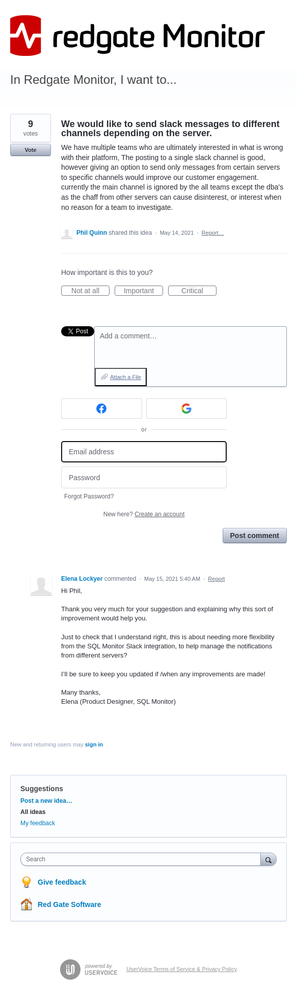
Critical (199, 291)
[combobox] (142, 859)
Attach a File (125, 377)
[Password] (144, 477)
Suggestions (41, 789)
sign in (94, 744)
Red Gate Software (69, 904)
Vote (30, 150)
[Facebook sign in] (101, 408)
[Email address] (144, 452)
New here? (143, 514)
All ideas (32, 812)
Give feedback (62, 882)
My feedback (37, 823)
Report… (213, 233)
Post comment (254, 536)
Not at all (90, 291)
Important (143, 291)
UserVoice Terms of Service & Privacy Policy (181, 969)
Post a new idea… (46, 800)
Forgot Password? (89, 496)
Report (216, 579)
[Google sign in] (186, 408)
